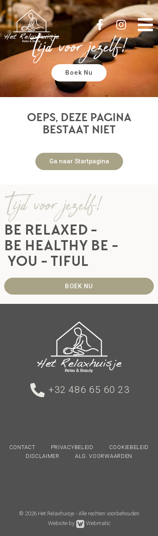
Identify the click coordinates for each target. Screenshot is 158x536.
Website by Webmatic (79, 524)
